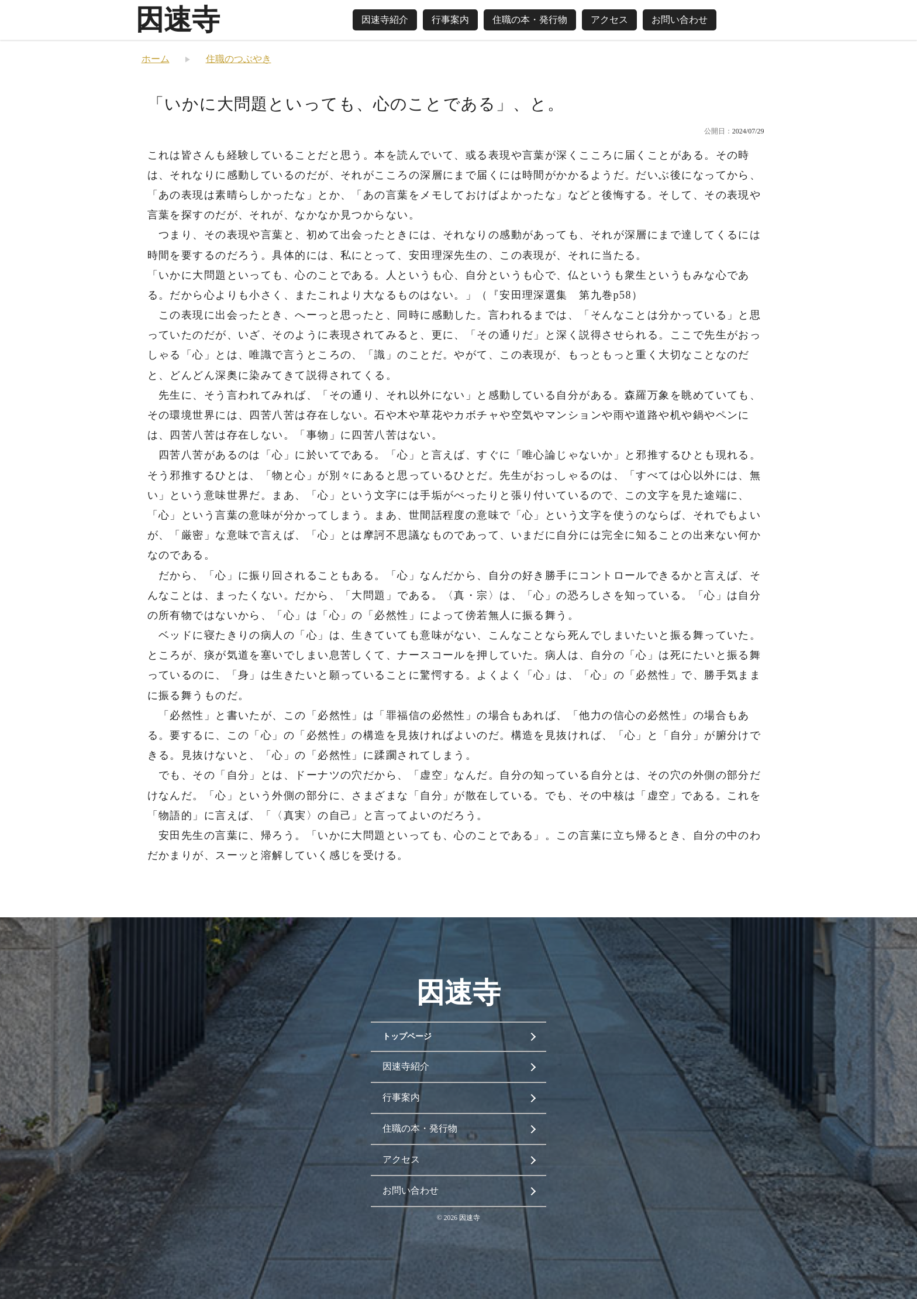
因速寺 (178, 19)
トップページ (407, 1036)
